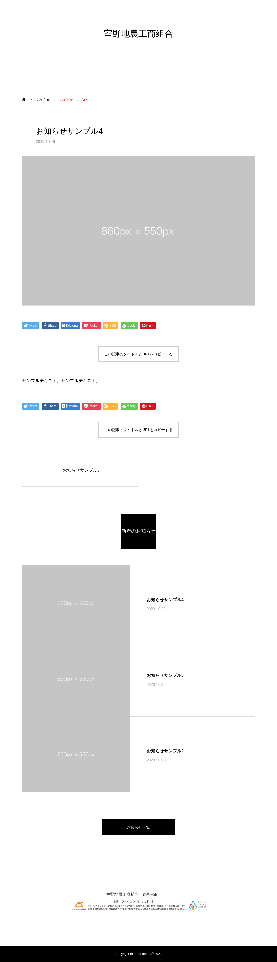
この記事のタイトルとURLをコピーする (138, 354)
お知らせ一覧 (138, 827)
